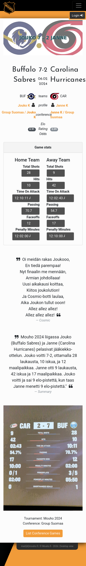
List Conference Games (43, 533)
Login (77, 15)
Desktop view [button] (66, 546)
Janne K (59, 106)
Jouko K (26, 106)
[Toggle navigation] (78, 5)
